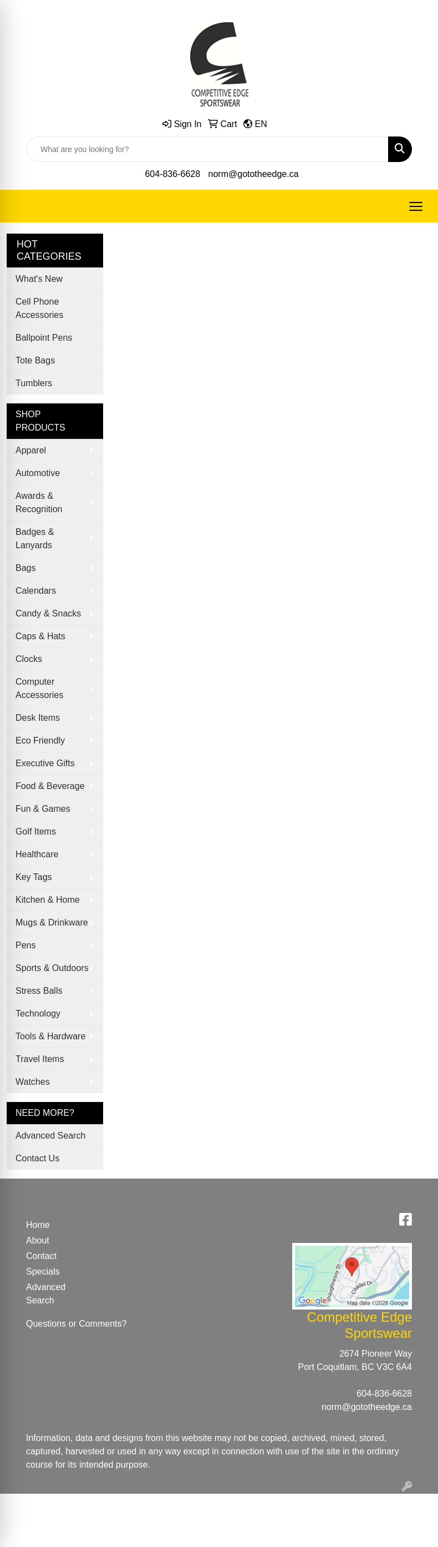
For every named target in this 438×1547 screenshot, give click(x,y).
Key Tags (34, 877)
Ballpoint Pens (44, 337)
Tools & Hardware (50, 1036)
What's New (39, 279)
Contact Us (37, 1158)
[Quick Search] (207, 149)
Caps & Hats (40, 636)
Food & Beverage (50, 786)
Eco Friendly (40, 740)
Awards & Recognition (39, 502)
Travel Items (40, 1059)
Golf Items (36, 831)
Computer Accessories (39, 688)
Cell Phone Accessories (39, 308)
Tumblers (34, 383)
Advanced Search (50, 1135)
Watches (33, 1081)
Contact (41, 1256)
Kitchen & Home (48, 899)
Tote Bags (35, 360)
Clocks (29, 659)
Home (38, 1225)
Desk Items (38, 717)
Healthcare (37, 854)
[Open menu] (416, 206)
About (37, 1240)
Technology (38, 1013)
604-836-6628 (172, 174)
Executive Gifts (45, 763)
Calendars (36, 590)
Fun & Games (43, 808)
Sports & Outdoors (52, 968)
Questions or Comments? (76, 1323)
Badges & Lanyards (35, 538)
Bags (25, 568)
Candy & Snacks (48, 613)
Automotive (38, 473)
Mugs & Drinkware (52, 922)
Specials (42, 1271)
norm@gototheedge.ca (253, 174)
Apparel (31, 450)
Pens (25, 945)
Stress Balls (39, 990)
